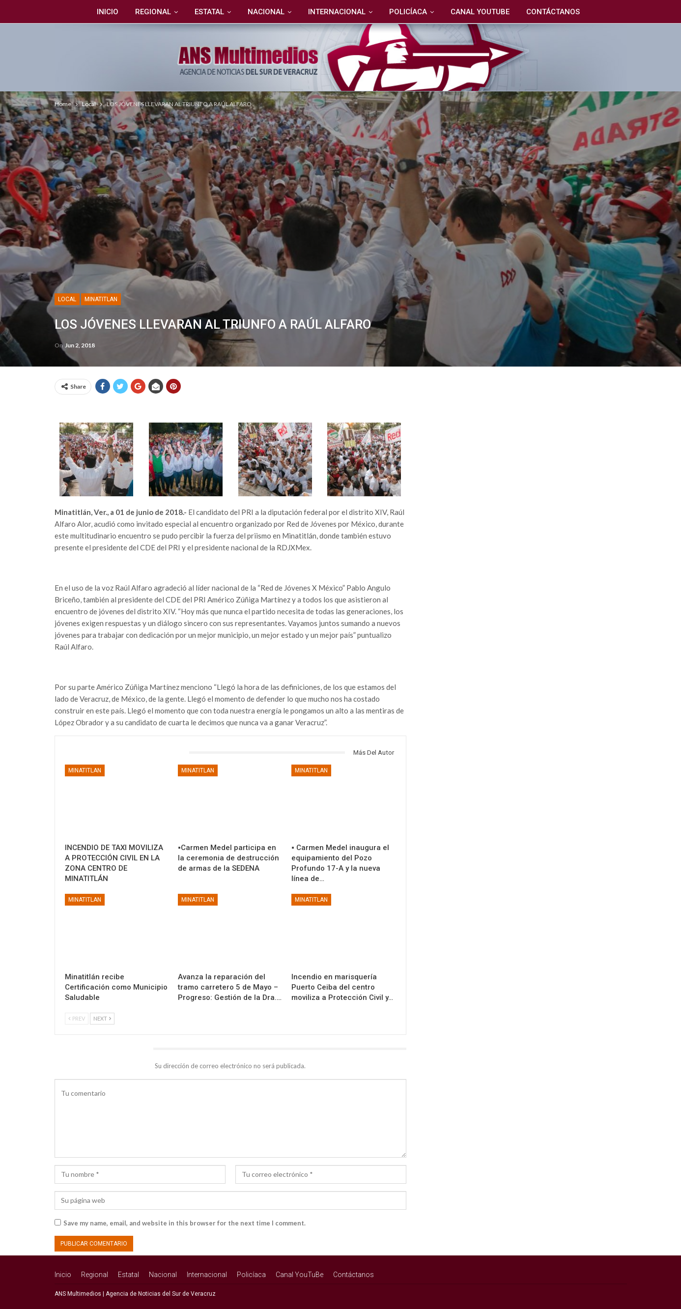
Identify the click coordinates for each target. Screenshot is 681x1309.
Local (67, 299)
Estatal (207, 11)
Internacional (337, 11)
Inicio (102, 11)
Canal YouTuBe (483, 11)
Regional (149, 11)
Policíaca (410, 11)
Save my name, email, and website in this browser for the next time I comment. (184, 1223)
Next (102, 1018)
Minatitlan (101, 299)
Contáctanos (558, 11)
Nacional (265, 11)
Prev (76, 1018)
